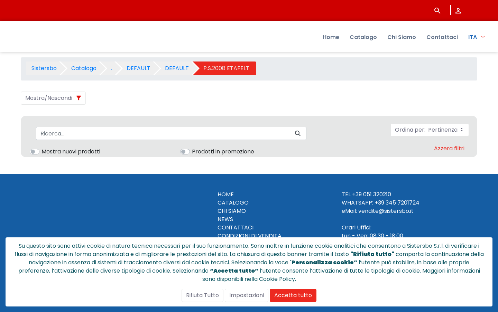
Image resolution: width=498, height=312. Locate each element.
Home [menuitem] (331, 38)
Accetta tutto (293, 295)
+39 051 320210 (371, 194)
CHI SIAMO (232, 211)
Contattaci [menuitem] (442, 38)
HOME (226, 194)
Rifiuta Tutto (202, 295)
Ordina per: (429, 130)
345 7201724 (402, 203)
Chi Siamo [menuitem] (401, 38)
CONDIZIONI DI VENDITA (250, 236)
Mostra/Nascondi (48, 98)
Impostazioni (246, 295)
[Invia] (297, 133)
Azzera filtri (449, 148)
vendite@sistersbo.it (386, 211)
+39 (379, 203)
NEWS (225, 219)
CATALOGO (233, 203)
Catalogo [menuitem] (363, 38)
